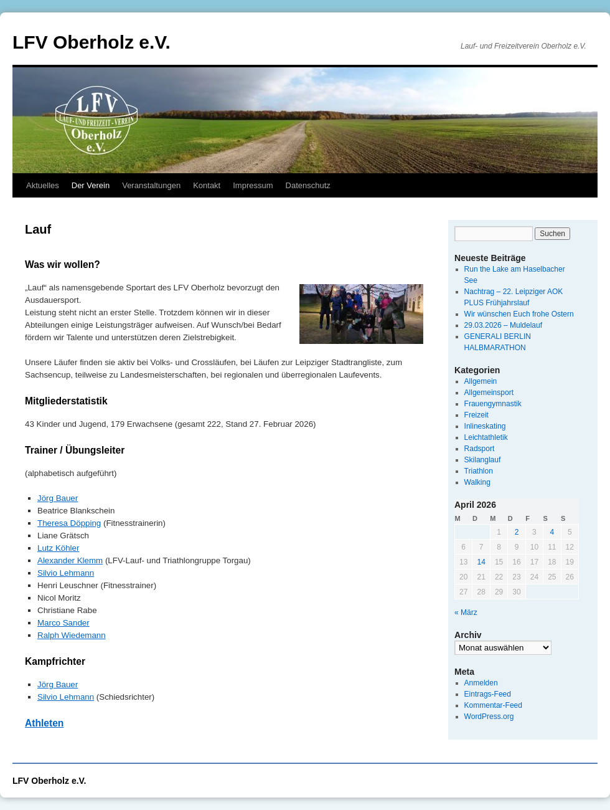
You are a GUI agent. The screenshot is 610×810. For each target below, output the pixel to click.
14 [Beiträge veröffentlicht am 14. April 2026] (481, 562)
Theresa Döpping (69, 523)
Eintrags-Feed (487, 694)
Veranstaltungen (151, 185)
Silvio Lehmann (65, 573)
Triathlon (478, 471)
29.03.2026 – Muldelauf (503, 325)
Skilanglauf (482, 459)
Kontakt (206, 185)
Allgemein (480, 381)
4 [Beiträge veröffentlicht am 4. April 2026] (552, 532)
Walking (477, 482)
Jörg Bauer (57, 498)
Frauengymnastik (493, 403)
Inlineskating (485, 426)
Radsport (479, 448)
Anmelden (481, 683)
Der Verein (91, 185)
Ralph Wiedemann (71, 635)
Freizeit (476, 415)
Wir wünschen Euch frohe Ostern (519, 314)
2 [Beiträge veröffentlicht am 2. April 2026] (517, 532)
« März (465, 612)
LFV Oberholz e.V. (91, 42)
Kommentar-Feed (493, 705)
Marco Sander (63, 622)
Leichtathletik (486, 437)
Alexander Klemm (70, 560)
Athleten (44, 723)
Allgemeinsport (489, 392)
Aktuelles (42, 185)
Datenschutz (308, 185)
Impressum (253, 185)
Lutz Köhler (58, 548)
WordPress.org (489, 716)
